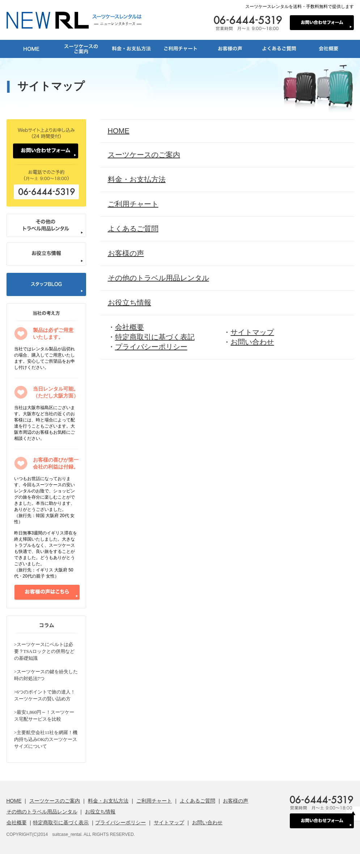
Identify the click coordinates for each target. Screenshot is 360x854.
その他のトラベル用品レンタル (158, 278)
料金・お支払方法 (137, 179)
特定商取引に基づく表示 (61, 822)
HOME (119, 131)
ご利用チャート (133, 204)
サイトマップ (252, 332)
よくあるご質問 (133, 229)
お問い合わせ (252, 342)
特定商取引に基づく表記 (155, 337)
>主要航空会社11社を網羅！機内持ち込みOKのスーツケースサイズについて (46, 739)
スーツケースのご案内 (144, 155)
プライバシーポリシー (151, 347)
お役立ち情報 (129, 303)
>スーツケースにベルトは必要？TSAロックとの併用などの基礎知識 (44, 651)
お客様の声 (126, 253)
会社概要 (129, 327)
